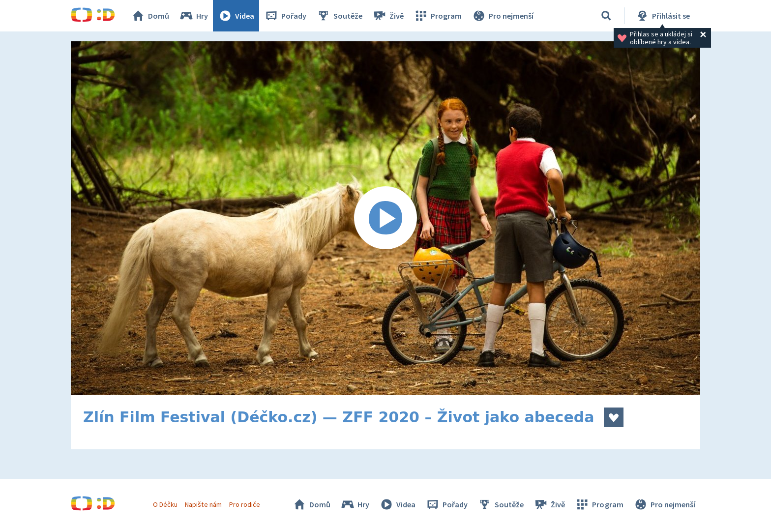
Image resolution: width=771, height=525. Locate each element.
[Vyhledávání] (606, 15)
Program (438, 15)
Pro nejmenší (503, 15)
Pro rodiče (244, 504)
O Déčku (165, 504)
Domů (150, 15)
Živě (388, 15)
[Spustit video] (385, 218)
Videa (236, 15)
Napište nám (203, 504)
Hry (193, 15)
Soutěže (339, 15)
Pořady (285, 15)
